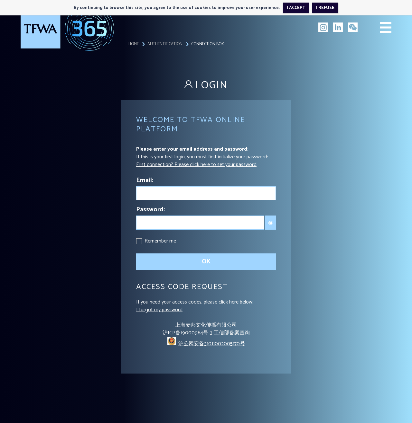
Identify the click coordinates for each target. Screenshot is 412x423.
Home (133, 44)
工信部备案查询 (232, 333)
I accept (296, 7)
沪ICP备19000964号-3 (187, 333)
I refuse (325, 7)
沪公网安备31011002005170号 (211, 343)
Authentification (165, 44)
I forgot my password (159, 309)
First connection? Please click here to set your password (196, 164)
